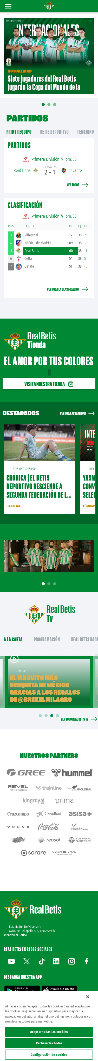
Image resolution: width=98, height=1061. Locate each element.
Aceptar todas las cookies (49, 1032)
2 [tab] (50, 584)
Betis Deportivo (54, 131)
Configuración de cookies (49, 1055)
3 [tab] (55, 584)
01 (43, 108)
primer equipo (19, 131)
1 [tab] (44, 584)
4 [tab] (58, 715)
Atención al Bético (15, 935)
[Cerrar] (87, 996)
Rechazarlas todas (49, 1043)
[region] (49, 1026)
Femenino (85, 131)
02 (49, 106)
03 (54, 106)
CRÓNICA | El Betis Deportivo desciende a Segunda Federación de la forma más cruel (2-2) (38, 490)
